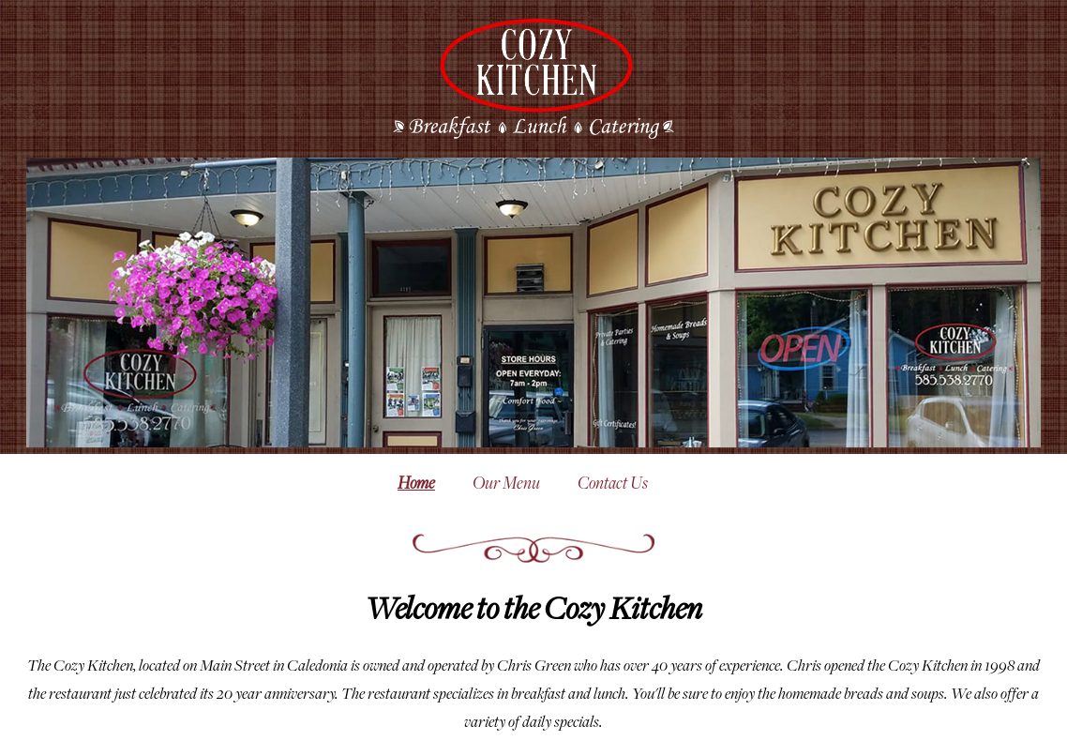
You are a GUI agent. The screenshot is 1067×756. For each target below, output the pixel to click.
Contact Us (613, 484)
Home (416, 484)
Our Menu (506, 484)
